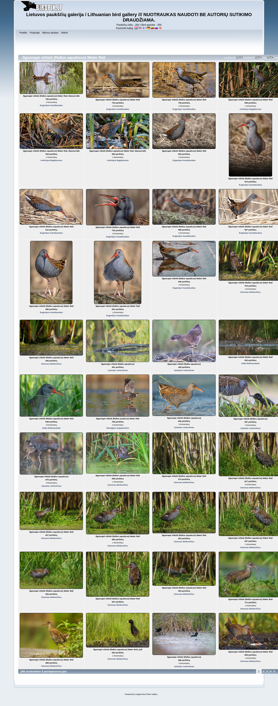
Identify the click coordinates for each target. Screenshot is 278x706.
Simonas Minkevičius (250, 292)
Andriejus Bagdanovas (250, 109)
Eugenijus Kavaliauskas (51, 105)
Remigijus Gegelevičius (118, 428)
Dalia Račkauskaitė (250, 363)
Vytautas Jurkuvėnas (118, 370)
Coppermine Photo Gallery (146, 694)
